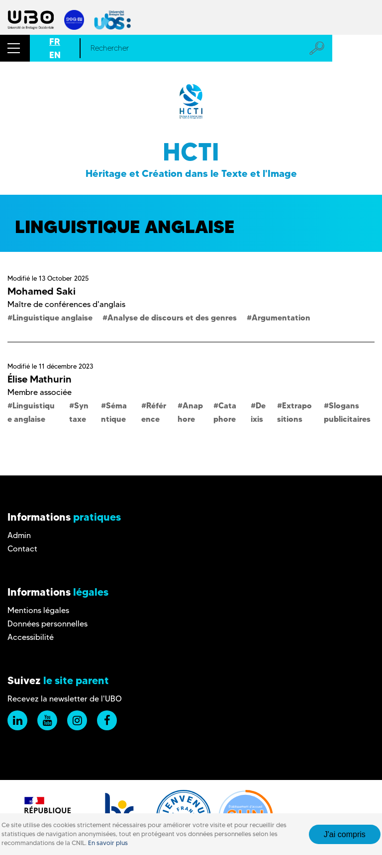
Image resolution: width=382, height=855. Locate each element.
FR (54, 41)
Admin (19, 535)
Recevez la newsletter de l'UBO (64, 698)
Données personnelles (47, 623)
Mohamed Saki (41, 291)
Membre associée (39, 392)
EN (55, 55)
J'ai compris (345, 834)
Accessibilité (30, 637)
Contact (22, 548)
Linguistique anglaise (52, 317)
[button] (15, 48)
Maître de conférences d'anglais (66, 304)
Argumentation (281, 317)
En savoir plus (108, 843)
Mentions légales (38, 610)
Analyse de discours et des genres (172, 317)
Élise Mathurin (39, 379)
